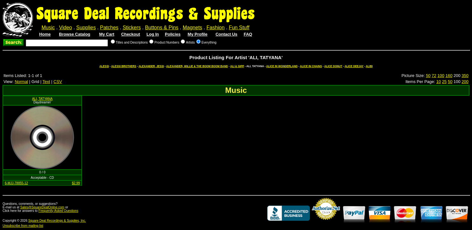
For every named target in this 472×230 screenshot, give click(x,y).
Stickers (132, 27)
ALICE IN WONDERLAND (282, 66)
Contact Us (226, 34)
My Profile (198, 34)
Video (65, 27)
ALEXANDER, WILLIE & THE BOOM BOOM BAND (197, 66)
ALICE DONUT (333, 66)
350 (464, 75)
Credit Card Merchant (326, 222)
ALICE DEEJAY (354, 66)
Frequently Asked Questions (58, 211)
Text (46, 81)
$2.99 (76, 183)
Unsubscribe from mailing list (23, 225)
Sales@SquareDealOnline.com (42, 207)
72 (434, 75)
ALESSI (104, 66)
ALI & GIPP (237, 66)
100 (440, 75)
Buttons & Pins (162, 27)
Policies (172, 34)
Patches (109, 27)
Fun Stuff (239, 27)
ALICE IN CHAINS (311, 66)
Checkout (130, 34)
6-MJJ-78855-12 (16, 183)
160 (449, 75)
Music (48, 27)
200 (464, 81)
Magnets (192, 27)
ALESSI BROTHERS (123, 66)
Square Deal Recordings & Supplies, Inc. (57, 220)
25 (444, 81)
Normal (21, 81)
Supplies (86, 27)
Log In (152, 34)
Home (45, 34)
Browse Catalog (74, 34)
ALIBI (369, 66)
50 (428, 75)
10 (438, 81)
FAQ (248, 34)
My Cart (106, 34)
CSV (57, 81)
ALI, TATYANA (42, 99)
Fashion (216, 27)
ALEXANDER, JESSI (151, 66)
